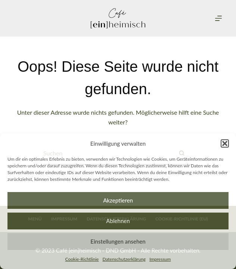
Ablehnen (118, 220)
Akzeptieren (118, 200)
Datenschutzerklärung (124, 259)
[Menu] (218, 18)
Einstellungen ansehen (117, 241)
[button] (225, 143)
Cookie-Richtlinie (82, 259)
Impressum (160, 259)
